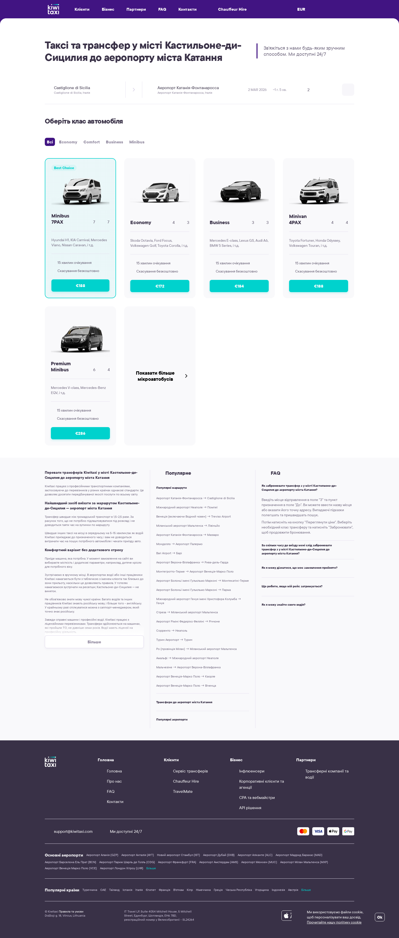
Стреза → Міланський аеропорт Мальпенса (187, 612)
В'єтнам (178, 890)
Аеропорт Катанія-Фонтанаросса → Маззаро (187, 535)
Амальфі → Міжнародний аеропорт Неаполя (187, 658)
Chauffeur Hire (228, 9)
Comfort (91, 141)
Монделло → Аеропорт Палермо (179, 544)
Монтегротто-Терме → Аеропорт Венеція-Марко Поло (195, 571)
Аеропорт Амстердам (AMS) (218, 862)
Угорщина (262, 890)
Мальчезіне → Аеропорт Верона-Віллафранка (188, 667)
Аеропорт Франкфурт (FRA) (177, 862)
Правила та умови (71, 911)
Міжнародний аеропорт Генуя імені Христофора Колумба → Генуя (198, 601)
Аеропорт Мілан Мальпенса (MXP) (304, 862)
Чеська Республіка (239, 890)
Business (114, 141)
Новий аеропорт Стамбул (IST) (178, 855)
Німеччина (203, 890)
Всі (50, 141)
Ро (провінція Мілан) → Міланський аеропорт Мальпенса (196, 649)
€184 (239, 286)
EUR (301, 9)
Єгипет (151, 890)
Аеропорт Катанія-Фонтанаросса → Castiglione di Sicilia (195, 498)
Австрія (293, 890)
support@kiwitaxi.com (69, 831)
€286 (80, 433)
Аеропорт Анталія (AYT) (137, 855)
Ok (379, 917)
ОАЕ (103, 890)
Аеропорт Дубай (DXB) (219, 855)
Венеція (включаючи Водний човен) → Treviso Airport (193, 516)
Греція (218, 890)
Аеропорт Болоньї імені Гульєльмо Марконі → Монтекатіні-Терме (202, 580)
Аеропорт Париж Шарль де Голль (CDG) (127, 862)
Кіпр (190, 890)
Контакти (187, 9)
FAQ (162, 9)
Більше (151, 868)
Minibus (137, 141)
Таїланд (114, 890)
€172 (159, 286)
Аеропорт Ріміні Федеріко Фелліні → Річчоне (188, 621)
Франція (164, 890)
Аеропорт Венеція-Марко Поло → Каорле (185, 676)
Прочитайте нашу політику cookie (334, 922)
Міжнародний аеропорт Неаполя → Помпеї (187, 507)
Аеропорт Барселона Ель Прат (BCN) (70, 862)
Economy (68, 141)
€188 (80, 285)
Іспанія (127, 890)
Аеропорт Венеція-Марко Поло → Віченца (186, 685)
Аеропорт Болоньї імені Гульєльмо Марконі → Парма (193, 590)
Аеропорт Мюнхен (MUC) (259, 862)
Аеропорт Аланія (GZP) (102, 855)
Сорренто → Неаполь (171, 630)
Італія (139, 890)
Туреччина (89, 890)
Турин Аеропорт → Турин (174, 640)
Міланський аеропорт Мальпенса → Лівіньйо (188, 525)
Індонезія (278, 890)
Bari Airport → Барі (169, 553)
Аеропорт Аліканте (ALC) (255, 855)
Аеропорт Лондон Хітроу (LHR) (121, 868)
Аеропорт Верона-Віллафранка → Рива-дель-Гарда (192, 562)
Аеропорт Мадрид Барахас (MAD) (299, 855)
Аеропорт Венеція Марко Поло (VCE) (71, 868)
